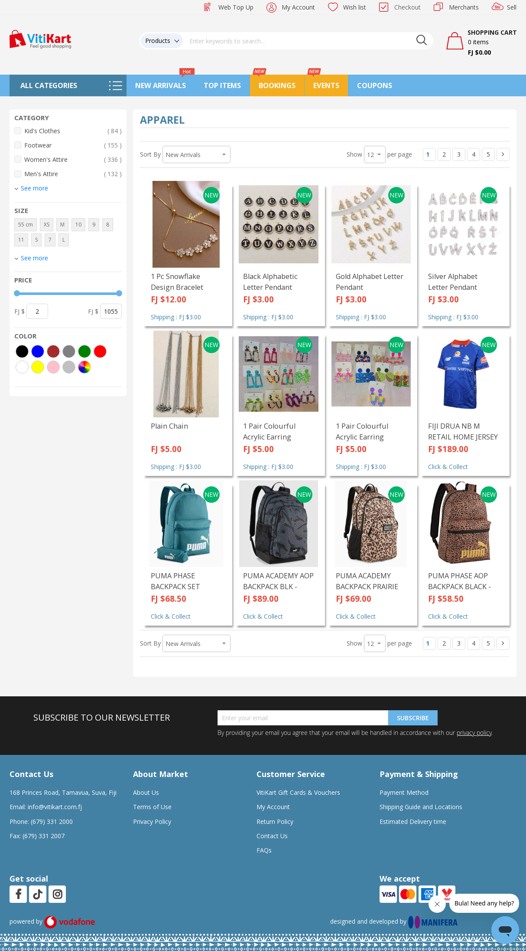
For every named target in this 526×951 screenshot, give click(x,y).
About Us (146, 792)
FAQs (264, 850)
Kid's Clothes (73, 131)
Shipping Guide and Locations (421, 807)
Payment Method (404, 792)
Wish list (354, 7)
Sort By (150, 154)
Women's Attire (73, 159)
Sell (511, 7)
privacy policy (474, 732)
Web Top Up (235, 7)
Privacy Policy (152, 821)
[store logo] (40, 38)
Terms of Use (152, 807)
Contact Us (272, 836)
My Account (298, 7)
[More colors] (84, 367)
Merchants (464, 7)
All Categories (48, 85)
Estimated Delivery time (413, 821)
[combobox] (308, 40)
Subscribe (413, 718)
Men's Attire (73, 174)
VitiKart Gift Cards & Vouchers (298, 792)
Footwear (73, 145)
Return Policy (275, 821)
